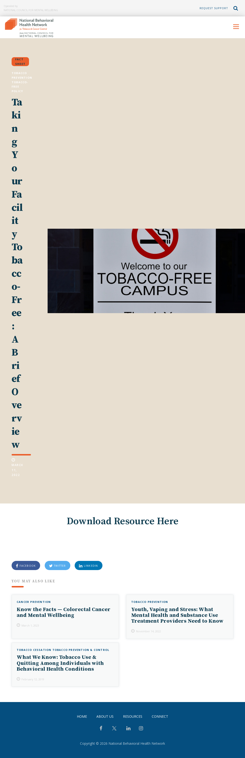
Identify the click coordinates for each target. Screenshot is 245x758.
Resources (132, 716)
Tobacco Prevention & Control (80, 650)
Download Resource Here (123, 521)
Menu (236, 26)
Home (82, 716)
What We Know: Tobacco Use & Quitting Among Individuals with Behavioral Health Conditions (60, 663)
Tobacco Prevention (149, 602)
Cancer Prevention (34, 602)
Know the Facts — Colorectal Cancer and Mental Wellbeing (63, 612)
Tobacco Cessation (34, 650)
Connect (160, 716)
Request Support (214, 8)
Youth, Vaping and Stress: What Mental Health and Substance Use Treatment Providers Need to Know (177, 615)
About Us (105, 716)
